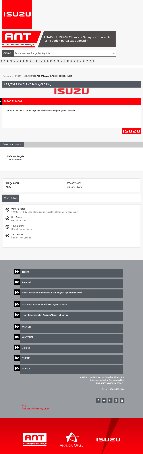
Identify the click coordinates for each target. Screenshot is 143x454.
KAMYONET (27, 337)
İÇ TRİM (17, 76)
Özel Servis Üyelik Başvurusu (35, 408)
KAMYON (26, 326)
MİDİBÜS (26, 347)
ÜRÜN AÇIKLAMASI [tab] (12, 144)
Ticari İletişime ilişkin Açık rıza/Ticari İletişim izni (45, 314)
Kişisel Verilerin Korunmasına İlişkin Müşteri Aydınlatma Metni (52, 292)
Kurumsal (26, 282)
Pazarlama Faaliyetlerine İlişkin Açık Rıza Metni (45, 304)
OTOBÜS (26, 358)
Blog (24, 405)
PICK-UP (26, 368)
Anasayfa (7, 76)
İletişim (25, 271)
